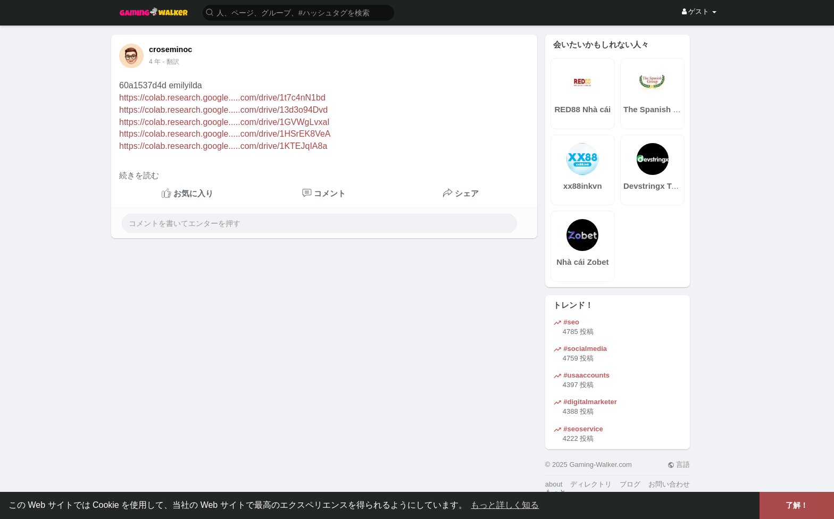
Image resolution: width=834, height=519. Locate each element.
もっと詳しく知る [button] (505, 504)
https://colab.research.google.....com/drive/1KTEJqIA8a (223, 145)
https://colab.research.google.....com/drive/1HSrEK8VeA (225, 133)
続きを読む (139, 175)
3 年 (155, 61)
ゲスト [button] (699, 11)
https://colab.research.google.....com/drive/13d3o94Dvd (223, 109)
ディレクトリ (591, 484)
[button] (298, 12)
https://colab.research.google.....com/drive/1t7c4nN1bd (222, 97)
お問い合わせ (669, 484)
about (554, 484)
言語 (679, 464)
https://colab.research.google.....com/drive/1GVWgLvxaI (224, 122)
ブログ (630, 484)
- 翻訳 (170, 61)
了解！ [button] (797, 505)
